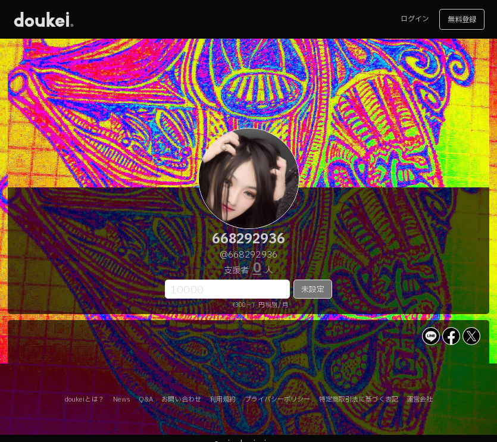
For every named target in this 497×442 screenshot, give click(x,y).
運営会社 (420, 399)
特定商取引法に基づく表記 (358, 399)
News (121, 399)
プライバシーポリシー (278, 399)
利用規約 (223, 399)
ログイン (415, 19)
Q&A (146, 399)
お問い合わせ (181, 399)
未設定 (312, 290)
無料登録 (462, 19)
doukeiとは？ (84, 399)
